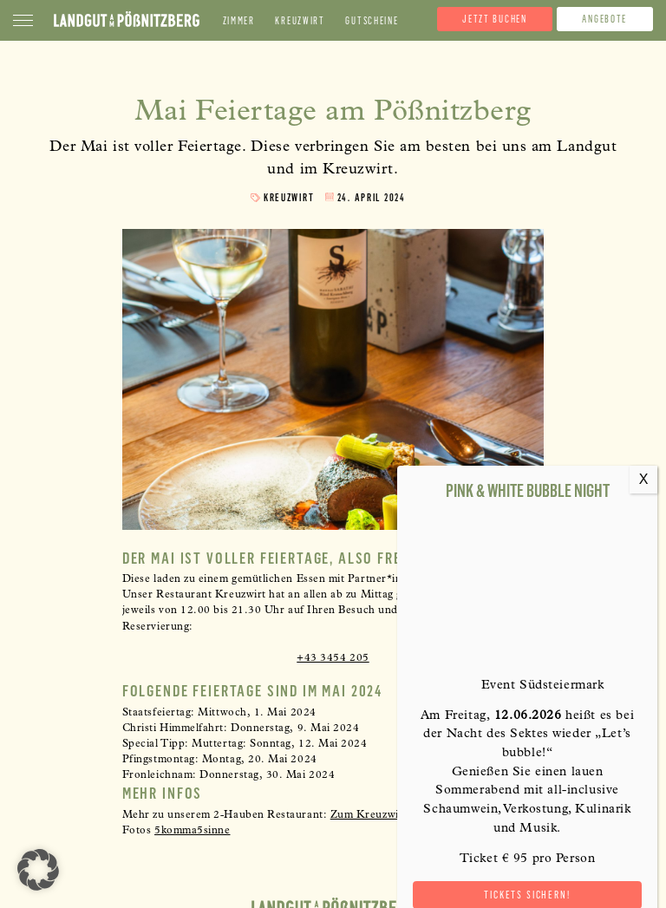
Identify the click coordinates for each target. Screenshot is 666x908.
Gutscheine (371, 21)
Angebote (604, 19)
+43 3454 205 (333, 659)
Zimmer (239, 21)
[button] (38, 870)
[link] (192, 831)
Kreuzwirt (299, 21)
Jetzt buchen (494, 19)
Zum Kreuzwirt (369, 816)
